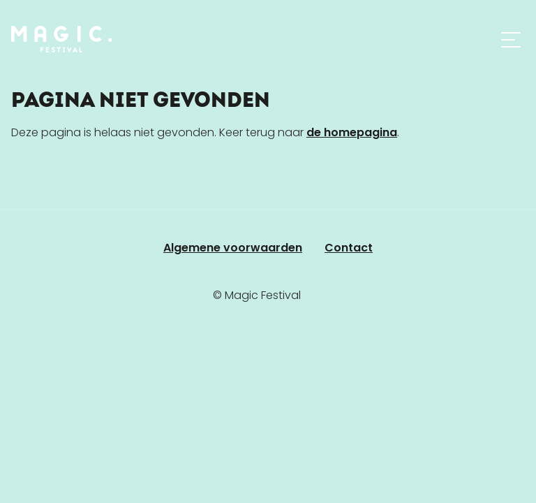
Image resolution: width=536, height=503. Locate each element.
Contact (349, 248)
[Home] (61, 39)
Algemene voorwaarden (232, 248)
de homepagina (351, 132)
